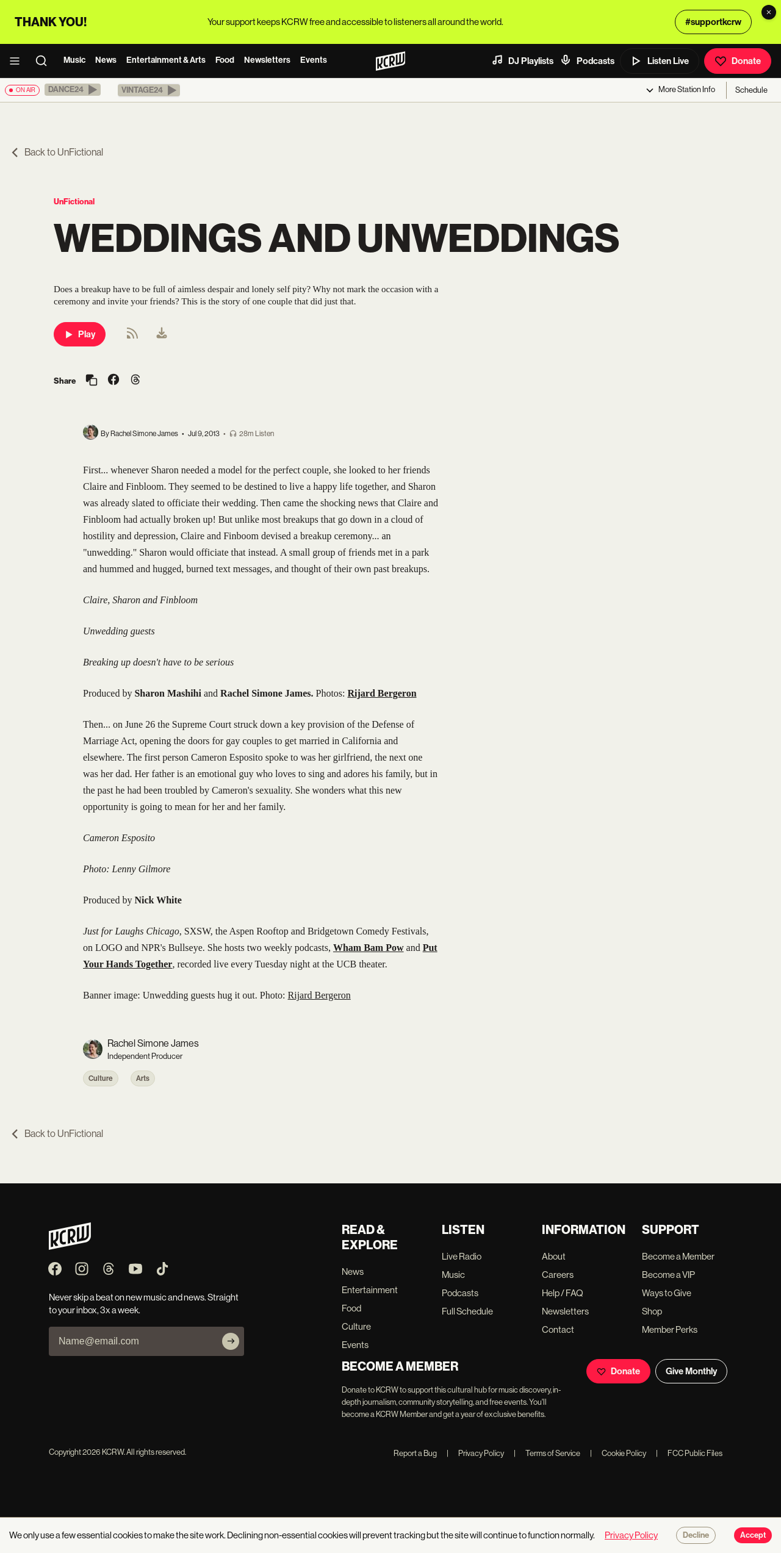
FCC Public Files (689, 1453)
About (554, 1256)
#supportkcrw (713, 21)
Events (313, 60)
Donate (737, 61)
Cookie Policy (618, 1453)
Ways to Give (666, 1293)
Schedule (751, 90)
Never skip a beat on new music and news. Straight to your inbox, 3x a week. (144, 1303)
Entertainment (370, 1290)
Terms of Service (547, 1453)
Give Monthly (691, 1371)
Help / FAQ (562, 1293)
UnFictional (74, 201)
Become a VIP (668, 1274)
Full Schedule (467, 1311)
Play (79, 334)
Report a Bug (415, 1453)
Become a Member (678, 1256)
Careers (558, 1274)
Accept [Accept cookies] (753, 1535)
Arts (142, 1078)
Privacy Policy (475, 1453)
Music (74, 60)
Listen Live (659, 61)
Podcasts (587, 60)
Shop (652, 1311)
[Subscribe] (230, 1341)
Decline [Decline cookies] (696, 1535)
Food (224, 60)
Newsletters (267, 60)
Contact (558, 1329)
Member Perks (669, 1329)
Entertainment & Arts (166, 60)
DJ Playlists (522, 60)
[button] (73, 90)
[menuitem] (161, 334)
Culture (100, 1078)
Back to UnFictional (56, 152)
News (106, 60)
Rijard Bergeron (319, 995)
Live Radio (461, 1256)
